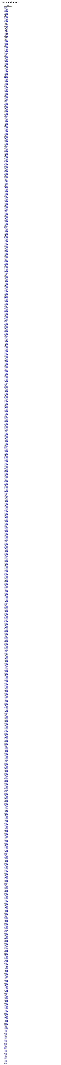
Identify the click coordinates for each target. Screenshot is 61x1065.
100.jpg (6, 8)
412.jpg (6, 498)
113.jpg (6, 28)
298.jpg (6, 318)
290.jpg (6, 307)
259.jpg (6, 257)
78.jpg (5, 1033)
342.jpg (6, 388)
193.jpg (6, 153)
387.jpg (6, 458)
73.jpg (5, 994)
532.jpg (6, 687)
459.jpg (6, 571)
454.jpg (6, 564)
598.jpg (6, 788)
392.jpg (6, 467)
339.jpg (6, 383)
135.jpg (6, 63)
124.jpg (6, 46)
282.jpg (6, 294)
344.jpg (6, 391)
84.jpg (5, 1041)
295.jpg (6, 314)
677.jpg (6, 911)
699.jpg (6, 946)
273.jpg (6, 280)
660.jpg (6, 886)
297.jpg (6, 317)
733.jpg (6, 1000)
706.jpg (6, 957)
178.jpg (6, 130)
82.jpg (5, 1038)
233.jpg (6, 217)
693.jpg (6, 937)
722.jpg (6, 983)
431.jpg (6, 528)
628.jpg (6, 836)
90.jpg (5, 1050)
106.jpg (6, 17)
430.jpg (6, 527)
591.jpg (6, 778)
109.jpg (6, 21)
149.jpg (6, 84)
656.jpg (6, 880)
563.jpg (6, 736)
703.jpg (6, 953)
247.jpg (6, 238)
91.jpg (5, 1051)
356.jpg (6, 410)
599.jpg (6, 790)
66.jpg (5, 884)
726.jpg (6, 988)
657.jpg (6, 881)
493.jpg (6, 626)
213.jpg (6, 186)
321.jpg (6, 356)
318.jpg (6, 350)
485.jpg (6, 613)
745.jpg (6, 1018)
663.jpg (6, 890)
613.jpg (6, 813)
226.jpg (6, 206)
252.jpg (6, 247)
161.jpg (6, 104)
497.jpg (6, 631)
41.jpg (5, 494)
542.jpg (6, 703)
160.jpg (6, 103)
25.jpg (5, 243)
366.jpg (6, 426)
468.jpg (6, 586)
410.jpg (6, 496)
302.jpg (6, 326)
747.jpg (6, 1021)
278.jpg (6, 287)
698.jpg (6, 944)
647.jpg (6, 866)
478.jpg (6, 601)
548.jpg (6, 711)
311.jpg (6, 340)
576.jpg (6, 756)
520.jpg (6, 668)
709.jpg (6, 961)
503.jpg (6, 641)
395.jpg (6, 471)
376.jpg (6, 441)
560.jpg (6, 731)
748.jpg (6, 1023)
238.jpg (6, 224)
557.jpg (6, 726)
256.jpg (6, 253)
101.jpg (6, 10)
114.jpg (6, 30)
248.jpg (6, 240)
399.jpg (6, 477)
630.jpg (6, 840)
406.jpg (6, 488)
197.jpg (6, 158)
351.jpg (6, 403)
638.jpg (6, 851)
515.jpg (6, 660)
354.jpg (6, 407)
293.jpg (6, 311)
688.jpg (6, 928)
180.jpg (6, 133)
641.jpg (6, 857)
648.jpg (6, 867)
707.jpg (6, 958)
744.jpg (6, 1017)
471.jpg (6, 591)
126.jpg (6, 48)
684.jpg (6, 923)
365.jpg (6, 424)
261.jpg (6, 261)
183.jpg (6, 137)
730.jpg (6, 996)
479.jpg (6, 603)
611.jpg (6, 810)
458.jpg (6, 570)
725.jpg (6, 987)
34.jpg (5, 384)
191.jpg (6, 150)
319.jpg (6, 351)
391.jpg (6, 466)
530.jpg (6, 684)
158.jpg (6, 98)
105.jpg (6, 16)
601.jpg (6, 794)
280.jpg (6, 291)
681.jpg (6, 918)
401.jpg (6, 481)
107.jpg (6, 18)
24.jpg (5, 227)
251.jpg (6, 246)
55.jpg (5, 714)
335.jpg (6, 377)
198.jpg (6, 160)
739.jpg (6, 1008)
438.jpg (6, 538)
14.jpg (5, 70)
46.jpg (5, 573)
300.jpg (6, 323)
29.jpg (5, 306)
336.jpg (6, 378)
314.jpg (6, 344)
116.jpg (6, 33)
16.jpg (5, 101)
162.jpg (6, 106)
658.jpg (6, 883)
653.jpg (6, 876)
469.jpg (6, 587)
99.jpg (5, 1063)
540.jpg (6, 700)
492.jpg (6, 624)
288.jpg (6, 303)
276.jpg (6, 284)
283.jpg (6, 296)
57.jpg (5, 746)
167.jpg (6, 113)
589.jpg (6, 776)
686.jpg (6, 926)
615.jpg (6, 816)
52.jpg (5, 667)
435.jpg (6, 534)
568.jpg (6, 743)
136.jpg (6, 64)
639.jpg (6, 853)
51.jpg (5, 651)
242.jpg (6, 231)
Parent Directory (8, 6)
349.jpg (6, 398)
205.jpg (6, 171)
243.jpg (6, 233)
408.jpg (6, 491)
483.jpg (6, 610)
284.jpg (6, 297)
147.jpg (6, 81)
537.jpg (6, 694)
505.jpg (6, 644)
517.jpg (6, 663)
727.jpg (6, 990)
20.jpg (5, 163)
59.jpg (5, 777)
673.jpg (6, 906)
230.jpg (6, 213)
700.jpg (6, 948)
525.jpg (6, 676)
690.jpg (6, 933)
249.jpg (6, 241)
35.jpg (5, 400)
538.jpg (6, 696)
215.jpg (6, 188)
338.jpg (6, 381)
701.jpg (6, 950)
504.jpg (6, 643)
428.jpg (6, 523)
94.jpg (5, 1056)
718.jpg (6, 976)
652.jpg (6, 874)
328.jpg (6, 366)
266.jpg (6, 268)
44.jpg (5, 541)
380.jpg (6, 448)
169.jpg (6, 116)
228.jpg (6, 208)
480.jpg (6, 606)
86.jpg (5, 1044)
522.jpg (6, 671)
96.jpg (5, 1058)
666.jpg (6, 894)
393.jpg (6, 468)
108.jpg (6, 20)
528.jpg (6, 680)
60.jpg (5, 791)
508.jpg (6, 648)
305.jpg (6, 330)
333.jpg (6, 374)
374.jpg (6, 438)
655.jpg (6, 878)
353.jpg (6, 406)
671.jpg (6, 903)
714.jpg (6, 970)
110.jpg (6, 24)
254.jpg (6, 250)
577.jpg (6, 757)
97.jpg (5, 1060)
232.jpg (6, 216)
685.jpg (6, 924)
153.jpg (6, 91)
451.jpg (6, 560)
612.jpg (6, 811)
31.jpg (5, 337)
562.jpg (6, 734)
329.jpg (6, 367)
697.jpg (6, 943)
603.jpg (6, 797)
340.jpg (6, 386)
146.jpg (6, 80)
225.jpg (6, 204)
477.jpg (6, 600)
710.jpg (6, 964)
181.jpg (6, 134)
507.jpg (6, 647)
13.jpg (5, 54)
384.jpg (6, 454)
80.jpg (5, 1036)
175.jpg (6, 126)
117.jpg (6, 34)
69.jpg (5, 931)
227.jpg (6, 207)
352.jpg (6, 404)
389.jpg (6, 461)
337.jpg (6, 380)
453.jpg (6, 563)
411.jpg (6, 497)
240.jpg (6, 228)
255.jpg (6, 251)
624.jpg (6, 830)
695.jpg (6, 940)
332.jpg (6, 373)
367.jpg (6, 427)
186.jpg (6, 141)
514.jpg (6, 658)
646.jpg (6, 864)
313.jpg (6, 343)
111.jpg (6, 26)
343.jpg (6, 390)
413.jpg (6, 500)
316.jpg (6, 347)
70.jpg (5, 947)
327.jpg (6, 364)
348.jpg (6, 397)
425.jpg (6, 518)
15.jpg (5, 86)
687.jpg (6, 927)
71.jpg (5, 963)
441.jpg (6, 544)
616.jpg (6, 817)
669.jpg (6, 898)
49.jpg (5, 620)
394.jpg (6, 470)
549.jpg (6, 713)
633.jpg (6, 844)
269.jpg (6, 273)
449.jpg (6, 556)
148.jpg (6, 83)
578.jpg (6, 758)
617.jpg (6, 818)
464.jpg (6, 580)
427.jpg (6, 521)
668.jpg (6, 897)
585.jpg (6, 770)
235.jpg (6, 220)
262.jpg (6, 263)
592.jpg (6, 780)
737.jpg (6, 1006)
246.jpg (6, 237)
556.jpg (6, 724)
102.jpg (6, 11)
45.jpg (5, 557)
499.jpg (6, 634)
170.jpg (6, 118)
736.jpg (6, 1004)
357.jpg (6, 411)
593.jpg (6, 781)
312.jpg (6, 341)
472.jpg (6, 593)
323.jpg (6, 358)
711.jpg (6, 966)
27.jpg (5, 274)
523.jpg (6, 673)
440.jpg (6, 543)
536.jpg (6, 693)
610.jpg (6, 808)
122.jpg (6, 43)
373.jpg (6, 437)
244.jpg (6, 234)
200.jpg (6, 164)
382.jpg (6, 451)
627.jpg (6, 834)
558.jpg (6, 727)
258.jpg (6, 256)
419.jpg (6, 508)
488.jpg (6, 617)
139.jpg (6, 68)
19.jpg (5, 147)
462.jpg (6, 577)
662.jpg (6, 888)
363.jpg (6, 421)
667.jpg (6, 896)
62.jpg (5, 823)
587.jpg (6, 773)
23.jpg (5, 211)
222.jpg (6, 200)
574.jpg (6, 753)
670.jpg (6, 901)
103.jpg (6, 13)
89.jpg (5, 1048)
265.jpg (6, 267)
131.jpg (6, 57)
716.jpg (6, 973)
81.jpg (5, 1037)
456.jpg (6, 567)
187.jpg (6, 143)
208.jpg (6, 176)
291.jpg (6, 308)
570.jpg (6, 747)
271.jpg (6, 277)
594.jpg (6, 783)
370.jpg (6, 433)
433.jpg (6, 531)
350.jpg (6, 401)
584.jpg (6, 768)
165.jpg (6, 110)
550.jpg (6, 716)
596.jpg (6, 786)
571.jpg (6, 748)
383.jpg (6, 453)
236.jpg (6, 221)
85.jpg (5, 1043)
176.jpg (6, 127)
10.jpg (5, 7)
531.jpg (6, 686)
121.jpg (6, 41)
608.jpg (6, 804)
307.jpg (6, 333)
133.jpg (6, 60)
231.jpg (6, 214)
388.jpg (6, 460)
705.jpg (6, 956)
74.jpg (5, 1010)
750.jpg (6, 1027)
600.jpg (6, 793)
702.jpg (6, 951)
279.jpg (6, 288)
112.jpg (6, 27)
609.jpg (6, 806)
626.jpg (6, 833)
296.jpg (6, 316)
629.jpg (6, 837)
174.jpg (6, 124)
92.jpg (5, 1053)
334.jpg (6, 376)
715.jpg (6, 971)
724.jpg (6, 986)
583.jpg (6, 767)
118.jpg (6, 36)
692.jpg (6, 936)
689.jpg (6, 930)
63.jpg (5, 838)
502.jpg (6, 640)
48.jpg (5, 604)
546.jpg (6, 708)
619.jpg (6, 821)
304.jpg (6, 328)
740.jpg (6, 1011)
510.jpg (6, 653)
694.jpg (6, 938)
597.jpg (6, 787)
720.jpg (6, 980)
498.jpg (6, 633)
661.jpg (6, 887)
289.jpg (6, 304)
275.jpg (6, 283)
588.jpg (6, 774)
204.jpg (6, 170)
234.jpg (6, 218)
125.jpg (6, 47)
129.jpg (6, 53)
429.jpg (6, 524)
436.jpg (6, 536)
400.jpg (6, 480)
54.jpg (5, 698)
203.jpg (6, 168)
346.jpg (6, 394)
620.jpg (6, 824)
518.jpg (6, 664)
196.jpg (6, 157)
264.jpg (6, 266)
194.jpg (6, 154)
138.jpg (6, 67)
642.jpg (6, 858)
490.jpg (6, 621)
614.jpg (6, 814)
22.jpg (5, 196)
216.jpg (6, 190)
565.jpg (6, 738)
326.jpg (6, 363)
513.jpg (6, 657)
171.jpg (6, 120)
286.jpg (6, 300)
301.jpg (6, 324)
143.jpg (6, 76)
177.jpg (6, 128)
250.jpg (6, 244)
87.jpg (5, 1046)
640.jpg (6, 856)
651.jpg (6, 873)
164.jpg (6, 108)
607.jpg (6, 803)
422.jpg (6, 514)
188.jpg (6, 144)
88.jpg (5, 1047)
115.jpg (6, 31)
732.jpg (6, 998)
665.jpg (6, 893)
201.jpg (6, 166)
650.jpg (6, 871)
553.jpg (6, 720)
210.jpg (6, 180)
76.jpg (5, 1030)
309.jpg (6, 336)
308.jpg (6, 334)
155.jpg (6, 94)
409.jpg (6, 493)
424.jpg (6, 517)
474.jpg (6, 596)
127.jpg (6, 50)
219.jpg (6, 194)
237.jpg (6, 223)
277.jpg (6, 286)
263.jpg (6, 264)
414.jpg (6, 501)
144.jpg (6, 77)
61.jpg (5, 807)
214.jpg (6, 187)
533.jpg (6, 688)
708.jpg (6, 960)
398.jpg (6, 476)
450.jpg (6, 558)
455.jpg (6, 566)
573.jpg (6, 751)
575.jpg (6, 754)
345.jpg (6, 393)
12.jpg (5, 38)
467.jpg (6, 584)
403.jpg (6, 484)
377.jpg (6, 443)
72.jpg (5, 978)
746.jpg (6, 1020)
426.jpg (6, 520)
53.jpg (5, 683)
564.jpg (6, 737)
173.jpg (6, 123)
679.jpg (6, 914)
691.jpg (6, 934)
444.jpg (6, 548)
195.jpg (6, 156)
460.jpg (6, 574)
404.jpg (6, 486)
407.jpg (6, 490)
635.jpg (6, 847)
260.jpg (6, 260)
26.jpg (5, 258)
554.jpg (6, 721)
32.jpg (5, 353)
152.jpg (6, 90)
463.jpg (6, 578)
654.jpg (6, 877)
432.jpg (6, 530)
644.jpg (6, 861)
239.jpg (6, 226)
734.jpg (6, 1001)
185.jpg (6, 140)
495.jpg (6, 628)
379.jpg (6, 446)
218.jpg (6, 193)
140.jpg (6, 71)
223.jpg (6, 201)
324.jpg (6, 360)
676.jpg (6, 910)
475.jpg (6, 597)
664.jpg (6, 891)
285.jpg (6, 298)
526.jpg (6, 677)
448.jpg (6, 554)
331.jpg (6, 371)
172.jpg (6, 121)
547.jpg (6, 710)
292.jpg (6, 310)
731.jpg (6, 997)
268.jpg (6, 271)
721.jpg (6, 981)
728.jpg (6, 991)
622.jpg (6, 827)
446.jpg (6, 551)
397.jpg (6, 474)
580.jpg (6, 763)
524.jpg (6, 674)
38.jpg (5, 447)
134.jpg (6, 61)
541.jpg (6, 701)
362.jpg (6, 420)
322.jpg (6, 357)
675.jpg (6, 908)
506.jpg (6, 646)
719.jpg (6, 977)
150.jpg (6, 87)
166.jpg (6, 111)
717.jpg (6, 974)
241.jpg (6, 230)
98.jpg (5, 1061)
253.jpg (6, 248)
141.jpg (6, 73)
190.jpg (6, 148)
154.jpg (6, 93)
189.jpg (6, 146)
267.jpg (6, 270)
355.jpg (6, 408)
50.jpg (5, 636)
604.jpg (6, 798)
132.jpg (6, 58)
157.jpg (6, 97)
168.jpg (6, 114)
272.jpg (6, 278)
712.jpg (6, 967)
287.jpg (6, 301)
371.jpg (6, 434)
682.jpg (6, 920)
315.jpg (6, 346)
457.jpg (6, 568)
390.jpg (6, 464)
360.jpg (6, 417)
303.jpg (6, 327)
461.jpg (6, 576)
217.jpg (6, 191)
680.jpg (6, 917)
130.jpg (6, 56)
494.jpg (6, 627)
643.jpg (6, 860)
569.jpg (6, 744)
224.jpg (6, 203)
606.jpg (6, 801)
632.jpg (6, 843)
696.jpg (6, 941)
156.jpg (6, 96)
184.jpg (6, 138)
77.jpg (5, 1031)
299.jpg (6, 320)
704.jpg (6, 954)
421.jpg (6, 513)
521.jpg (6, 670)
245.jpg (6, 236)
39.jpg (5, 463)
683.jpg (6, 921)
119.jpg (6, 37)
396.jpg (6, 473)
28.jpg (5, 290)
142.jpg (6, 74)
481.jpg (6, 607)
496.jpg (6, 630)
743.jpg (6, 1016)
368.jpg (6, 428)
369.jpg (6, 430)
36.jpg (5, 416)
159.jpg (6, 100)
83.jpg (5, 1040)
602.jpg (6, 796)
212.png (6, 184)
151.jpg (6, 88)
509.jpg (6, 650)
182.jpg (6, 136)
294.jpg (6, 313)
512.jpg (6, 656)
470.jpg (6, 590)
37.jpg (5, 431)
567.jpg (6, 741)
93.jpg (5, 1054)
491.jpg (6, 623)
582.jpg (6, 766)
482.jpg (6, 608)
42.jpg (5, 510)
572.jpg (6, 750)
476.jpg (6, 598)
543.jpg (6, 704)
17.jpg (5, 117)
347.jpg (6, 396)
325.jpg (6, 361)
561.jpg (6, 733)
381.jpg (6, 450)
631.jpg (6, 841)
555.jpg (6, 723)
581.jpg (6, 764)
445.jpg (6, 550)
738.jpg (6, 1007)
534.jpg (6, 690)
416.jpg (6, 504)
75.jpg (5, 1026)
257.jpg (6, 254)
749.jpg (6, 1024)
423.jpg (6, 516)
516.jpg (6, 661)
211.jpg (6, 181)
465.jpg (6, 581)
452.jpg (6, 561)
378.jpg (6, 444)
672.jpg (6, 904)
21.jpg (5, 178)
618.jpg (6, 820)
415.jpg (6, 503)
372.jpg (6, 436)
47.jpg (5, 588)
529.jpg (6, 681)
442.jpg (6, 546)
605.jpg (6, 800)
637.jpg (6, 850)
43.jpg (5, 526)
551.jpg (6, 717)
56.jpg (5, 730)
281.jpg (6, 293)
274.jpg (6, 281)
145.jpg (6, 78)
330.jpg (6, 370)
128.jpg (6, 51)
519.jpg (6, 666)
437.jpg (6, 537)
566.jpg (6, 740)
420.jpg (6, 511)
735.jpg (6, 1003)
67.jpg (5, 900)
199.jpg (6, 161)
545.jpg (6, 707)
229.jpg (6, 210)
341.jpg (6, 387)
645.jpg (6, 863)
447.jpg (6, 553)
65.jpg (5, 870)
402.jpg (6, 483)
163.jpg (6, 107)
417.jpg (6, 506)
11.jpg (5, 23)
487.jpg (6, 616)
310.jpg (6, 338)
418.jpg (6, 507)
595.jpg (6, 784)
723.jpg (6, 984)
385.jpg (6, 456)
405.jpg (6, 487)
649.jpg (6, 868)
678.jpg (6, 913)
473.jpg (6, 594)
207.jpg (6, 174)
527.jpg (6, 678)
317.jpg (6, 348)
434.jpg (6, 533)
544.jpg (6, 706)
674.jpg (6, 907)
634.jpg (6, 846)
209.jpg (6, 177)
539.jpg (6, 697)
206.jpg (6, 173)
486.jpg (6, 614)
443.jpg (6, 547)
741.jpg (6, 1013)
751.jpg (6, 1028)
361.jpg (6, 418)
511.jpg (6, 654)
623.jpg (6, 828)
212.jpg (6, 183)
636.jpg (6, 848)
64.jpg (5, 854)
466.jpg (6, 583)
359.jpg (6, 414)
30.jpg (5, 321)
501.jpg (6, 638)
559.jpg (6, 728)
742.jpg (6, 1014)
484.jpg (6, 611)
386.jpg (6, 457)
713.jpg (6, 968)
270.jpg (6, 276)
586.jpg (6, 771)
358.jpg (6, 413)
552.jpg (6, 718)
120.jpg (6, 40)
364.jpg (6, 423)
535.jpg (6, 691)
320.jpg (6, 354)
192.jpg (6, 151)
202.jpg (6, 167)
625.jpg (6, 831)
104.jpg (6, 14)
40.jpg (5, 478)
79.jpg (5, 1034)
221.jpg (6, 198)
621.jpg (6, 826)
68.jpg (5, 916)
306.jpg (6, 331)
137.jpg (6, 66)
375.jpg (6, 440)
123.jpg (6, 44)
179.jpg (6, 131)
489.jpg (6, 618)
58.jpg (5, 761)
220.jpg (6, 197)
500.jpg (6, 637)
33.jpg (5, 368)
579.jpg (6, 760)
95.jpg (5, 1057)
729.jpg (6, 993)
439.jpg (6, 540)
